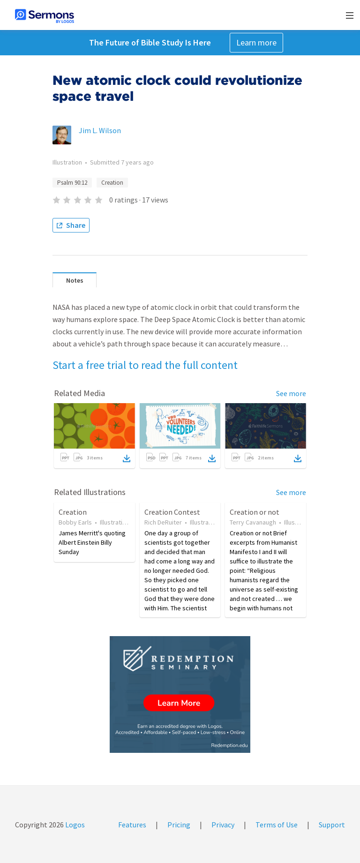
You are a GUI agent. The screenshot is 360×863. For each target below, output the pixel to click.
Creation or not (254, 512)
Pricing (178, 824)
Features (132, 824)
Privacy (222, 824)
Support (332, 824)
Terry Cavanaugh (253, 522)
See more (291, 393)
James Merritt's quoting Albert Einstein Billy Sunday (92, 542)
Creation (112, 183)
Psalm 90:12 (72, 183)
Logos (74, 824)
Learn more (256, 42)
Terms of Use (276, 824)
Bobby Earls (75, 522)
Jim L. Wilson (100, 130)
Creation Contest (172, 512)
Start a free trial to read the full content (145, 365)
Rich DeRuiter (163, 522)
